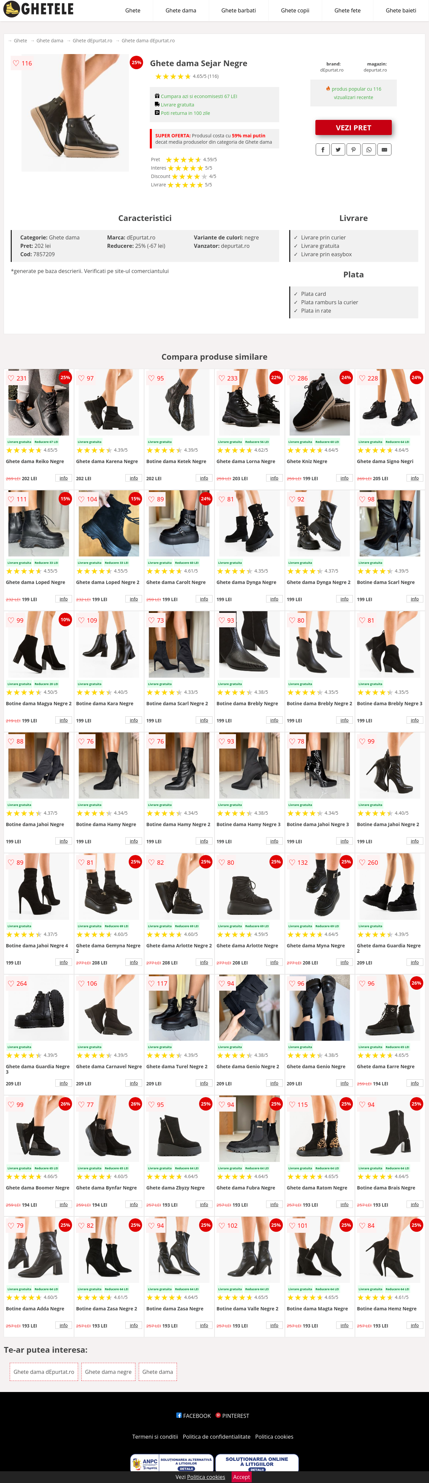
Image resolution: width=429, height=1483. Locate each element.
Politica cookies (274, 1436)
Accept (241, 1477)
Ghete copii (295, 10)
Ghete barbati (239, 10)
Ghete (132, 10)
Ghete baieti (401, 10)
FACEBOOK (193, 1416)
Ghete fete (347, 10)
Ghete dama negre (108, 1372)
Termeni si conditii (155, 1436)
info (64, 478)
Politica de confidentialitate (217, 1436)
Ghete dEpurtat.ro (92, 40)
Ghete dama (181, 10)
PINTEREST (232, 1416)
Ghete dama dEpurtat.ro (148, 40)
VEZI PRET (353, 127)
